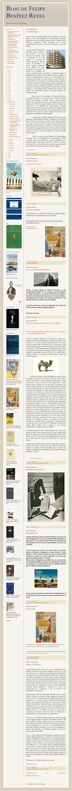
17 (8, 89)
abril (10, 143)
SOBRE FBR (11, 63)
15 (8, 93)
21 (8, 80)
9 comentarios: (34, 317)
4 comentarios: (34, 767)
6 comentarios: (34, 153)
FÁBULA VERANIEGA (33, 664)
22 (8, 78)
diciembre (11, 102)
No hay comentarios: (35, 656)
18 (8, 87)
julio (10, 113)
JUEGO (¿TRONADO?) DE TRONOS (38, 270)
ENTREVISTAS (11, 47)
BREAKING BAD (32, 533)
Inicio (47, 773)
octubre (11, 106)
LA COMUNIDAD (32, 32)
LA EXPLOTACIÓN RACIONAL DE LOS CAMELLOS (44, 323)
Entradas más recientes (31, 773)
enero (10, 150)
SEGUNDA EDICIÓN (33, 210)
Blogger (44, 784)
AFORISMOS (11, 39)
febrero (10, 148)
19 (8, 85)
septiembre (11, 108)
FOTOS (9, 49)
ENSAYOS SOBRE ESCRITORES (12, 45)
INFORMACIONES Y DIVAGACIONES (40, 155)
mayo (10, 141)
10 (8, 155)
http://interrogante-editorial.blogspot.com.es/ (32, 227)
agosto (10, 110)
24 (8, 74)
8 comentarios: (34, 601)
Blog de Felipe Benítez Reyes (25, 12)
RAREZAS (10, 59)
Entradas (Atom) (35, 775)
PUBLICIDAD (30, 609)
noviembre (11, 104)
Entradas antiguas (61, 773)
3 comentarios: (34, 262)
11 (8, 153)
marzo (10, 146)
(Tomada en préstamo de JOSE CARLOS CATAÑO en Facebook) (14, 36)
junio (10, 139)
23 (8, 76)
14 (8, 95)
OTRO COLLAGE (32, 161)
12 (8, 100)
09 (8, 157)
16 (8, 91)
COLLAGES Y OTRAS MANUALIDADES (13, 41)
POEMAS (10, 54)
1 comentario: (34, 203)
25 (8, 72)
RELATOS (10, 61)
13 (8, 98)
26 (8, 69)
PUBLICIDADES (34, 263)
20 (8, 82)
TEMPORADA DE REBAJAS (35, 469)
